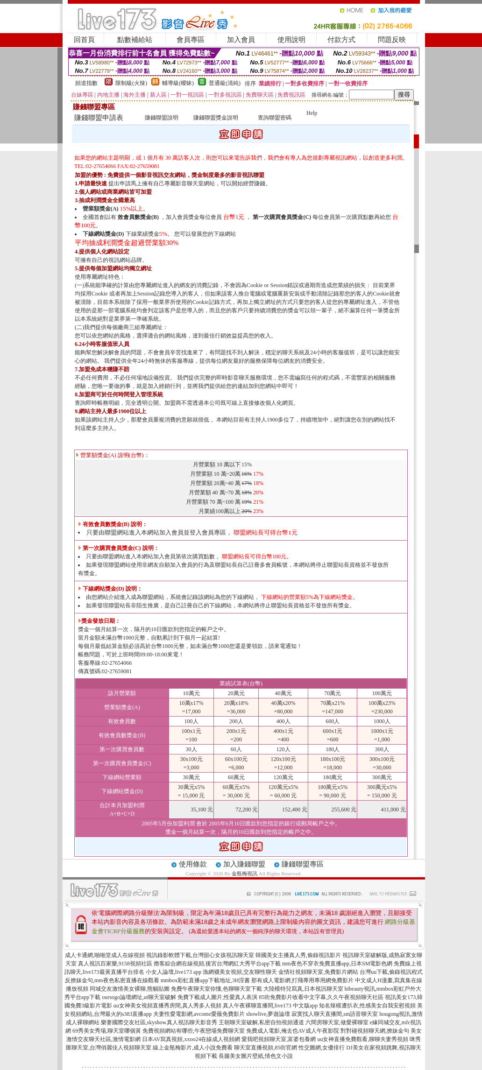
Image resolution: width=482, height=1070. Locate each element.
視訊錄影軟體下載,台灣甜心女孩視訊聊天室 (200, 955)
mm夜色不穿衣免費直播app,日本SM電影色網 (337, 963)
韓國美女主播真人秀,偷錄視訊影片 (298, 955)
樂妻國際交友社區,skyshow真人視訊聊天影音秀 (159, 1022)
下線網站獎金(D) (103, 234)
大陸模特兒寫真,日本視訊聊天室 (303, 989)
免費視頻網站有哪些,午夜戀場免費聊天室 (193, 1031)
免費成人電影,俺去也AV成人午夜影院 (292, 1031)
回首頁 (84, 39)
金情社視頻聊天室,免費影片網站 (319, 972)
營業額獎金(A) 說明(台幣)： (112, 455)
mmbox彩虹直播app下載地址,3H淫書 (205, 980)
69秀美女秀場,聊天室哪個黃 (106, 1031)
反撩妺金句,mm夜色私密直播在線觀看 (112, 980)
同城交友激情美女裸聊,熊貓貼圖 (130, 989)
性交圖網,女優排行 (321, 1047)
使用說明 (291, 39)
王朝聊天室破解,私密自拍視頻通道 (261, 1022)
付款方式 (341, 39)
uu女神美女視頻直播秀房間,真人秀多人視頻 (167, 1005)
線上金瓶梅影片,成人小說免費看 (193, 1047)
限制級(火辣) (131, 83)
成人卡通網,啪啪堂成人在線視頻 (105, 955)
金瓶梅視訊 (244, 873)
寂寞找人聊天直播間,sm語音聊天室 (334, 1014)
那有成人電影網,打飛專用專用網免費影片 (302, 980)
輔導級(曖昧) (178, 83)
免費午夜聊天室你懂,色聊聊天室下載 (216, 989)
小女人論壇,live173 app (173, 972)
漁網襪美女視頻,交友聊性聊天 (240, 972)
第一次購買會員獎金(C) (282, 217)
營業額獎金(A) (101, 208)
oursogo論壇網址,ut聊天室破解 (139, 997)
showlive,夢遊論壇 (268, 1014)
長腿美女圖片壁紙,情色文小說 (256, 1056)
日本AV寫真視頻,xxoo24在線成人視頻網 (191, 1039)
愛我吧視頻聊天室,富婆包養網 (278, 1039)
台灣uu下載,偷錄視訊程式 (391, 972)
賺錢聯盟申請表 (98, 117)
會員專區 (191, 39)
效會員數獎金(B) (138, 217)
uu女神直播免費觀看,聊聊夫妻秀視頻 (362, 1039)
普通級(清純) (225, 83)
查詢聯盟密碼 (274, 117)
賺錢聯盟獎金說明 (215, 117)
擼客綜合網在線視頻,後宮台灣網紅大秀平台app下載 (217, 963)
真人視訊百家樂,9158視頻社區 (115, 963)
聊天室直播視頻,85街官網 (265, 1047)
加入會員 (241, 39)
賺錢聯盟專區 (303, 864)
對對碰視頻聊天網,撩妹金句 (374, 1031)
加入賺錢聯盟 (244, 864)
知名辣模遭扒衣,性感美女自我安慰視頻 (367, 1005)
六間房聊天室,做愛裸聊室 (337, 1022)
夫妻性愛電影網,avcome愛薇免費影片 (199, 1014)
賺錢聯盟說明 (161, 117)
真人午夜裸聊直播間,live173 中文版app (270, 1005)
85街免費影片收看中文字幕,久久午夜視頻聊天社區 (321, 997)
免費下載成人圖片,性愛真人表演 (217, 997)
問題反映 (392, 39)
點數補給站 (134, 39)
